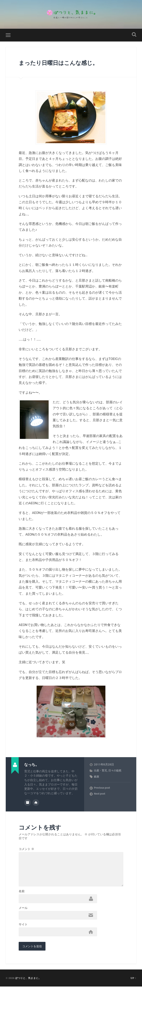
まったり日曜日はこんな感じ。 (65, 68)
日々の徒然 (116, 781)
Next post (100, 804)
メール (23, 931)
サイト (23, 949)
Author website (36, 813)
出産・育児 (101, 781)
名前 (22, 913)
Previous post (102, 798)
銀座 (96, 787)
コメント (26, 859)
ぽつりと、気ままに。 (28, 1004)
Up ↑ (133, 1004)
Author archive (27, 813)
